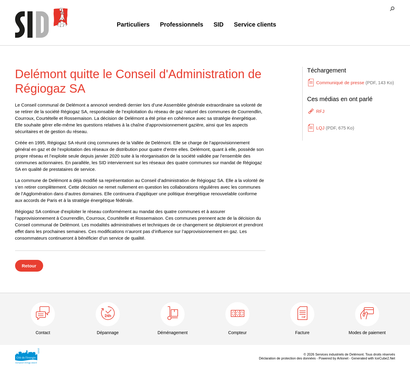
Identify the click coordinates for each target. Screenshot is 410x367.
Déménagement (172, 332)
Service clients (255, 24)
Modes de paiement (367, 332)
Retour (29, 265)
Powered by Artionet (333, 358)
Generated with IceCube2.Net (373, 358)
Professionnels (181, 24)
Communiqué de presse (355, 82)
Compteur (237, 332)
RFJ (320, 111)
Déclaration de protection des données (287, 358)
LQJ (335, 127)
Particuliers (133, 24)
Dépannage (108, 332)
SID (219, 24)
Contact (43, 332)
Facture (302, 332)
